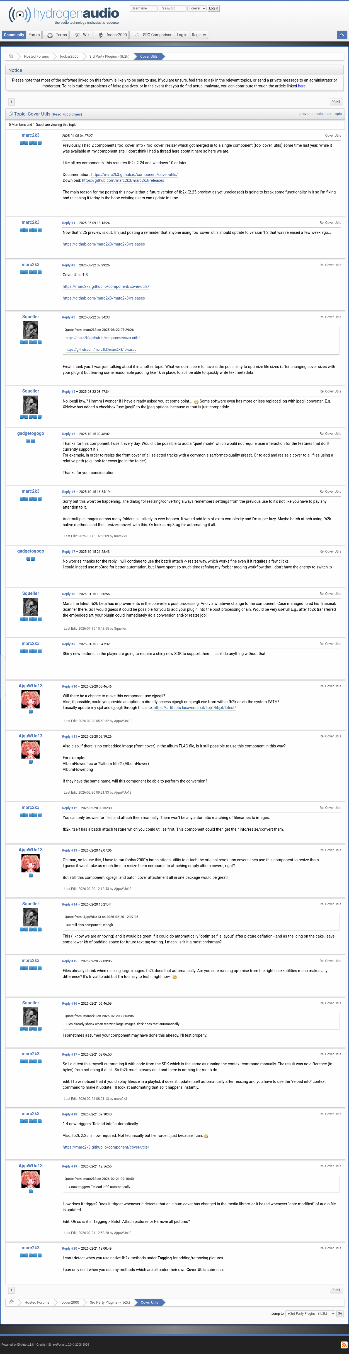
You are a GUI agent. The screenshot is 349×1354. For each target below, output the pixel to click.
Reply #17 (69, 1054)
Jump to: (278, 1314)
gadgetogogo (30, 433)
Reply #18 (69, 1114)
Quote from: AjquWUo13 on (101, 917)
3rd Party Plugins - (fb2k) (109, 56)
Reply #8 (68, 594)
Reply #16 (69, 1003)
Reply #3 (68, 317)
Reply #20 (69, 1248)
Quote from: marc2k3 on (99, 330)
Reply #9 (68, 644)
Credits (41, 1344)
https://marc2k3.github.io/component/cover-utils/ (134, 174)
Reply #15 (69, 961)
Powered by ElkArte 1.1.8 (17, 1344)
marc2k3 (31, 135)
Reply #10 (69, 686)
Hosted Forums (36, 56)
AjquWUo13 (31, 685)
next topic (334, 114)
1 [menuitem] (11, 102)
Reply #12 (69, 808)
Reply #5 (68, 434)
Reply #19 (69, 1166)
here (302, 86)
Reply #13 (69, 850)
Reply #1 (68, 223)
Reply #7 (68, 552)
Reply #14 (69, 904)
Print (336, 102)
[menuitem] (336, 102)
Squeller (30, 316)
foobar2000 (69, 56)
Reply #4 (68, 392)
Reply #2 (68, 265)
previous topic (311, 114)
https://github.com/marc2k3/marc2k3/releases (123, 180)
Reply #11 (69, 737)
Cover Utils (148, 56)
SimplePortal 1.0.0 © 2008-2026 (68, 1344)
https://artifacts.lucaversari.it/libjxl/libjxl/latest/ (195, 707)
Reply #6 (68, 492)
